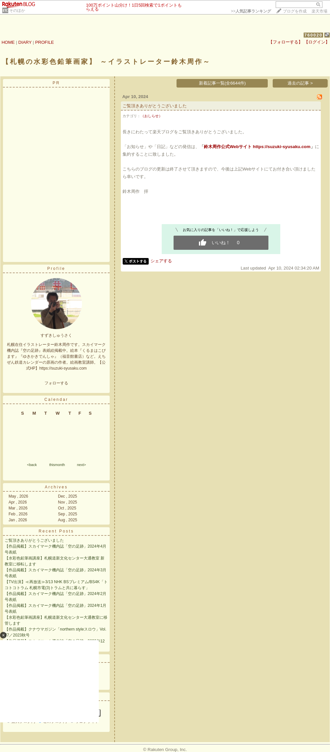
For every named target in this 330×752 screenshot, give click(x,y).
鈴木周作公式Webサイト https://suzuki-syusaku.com (257, 146)
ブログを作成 (295, 11)
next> (81, 465)
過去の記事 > (300, 83)
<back (32, 465)
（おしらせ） (151, 116)
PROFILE (44, 42)
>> (251, 11)
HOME (8, 42)
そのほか (17, 10)
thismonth (57, 465)
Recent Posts (56, 531)
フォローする (56, 383)
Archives (56, 487)
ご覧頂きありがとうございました (34, 540)
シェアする (161, 260)
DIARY (25, 42)
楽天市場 (319, 11)
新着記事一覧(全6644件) (222, 83)
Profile (56, 268)
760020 (313, 35)
